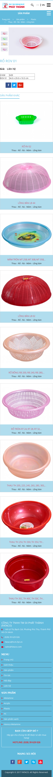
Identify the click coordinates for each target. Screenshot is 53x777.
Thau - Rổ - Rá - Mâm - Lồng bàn (21, 22)
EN (37, 5)
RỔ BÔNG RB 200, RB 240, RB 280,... (27, 372)
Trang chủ (6, 19)
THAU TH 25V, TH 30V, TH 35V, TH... (26, 542)
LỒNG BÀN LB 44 (26, 203)
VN (43, 5)
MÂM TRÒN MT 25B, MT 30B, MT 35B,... (26, 259)
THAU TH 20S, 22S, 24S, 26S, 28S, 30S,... (26, 485)
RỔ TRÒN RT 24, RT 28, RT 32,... (26, 429)
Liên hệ (7, 686)
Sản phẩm (20, 19)
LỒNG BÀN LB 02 (26, 316)
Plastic (33, 19)
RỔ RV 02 (26, 146)
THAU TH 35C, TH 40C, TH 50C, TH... (26, 598)
